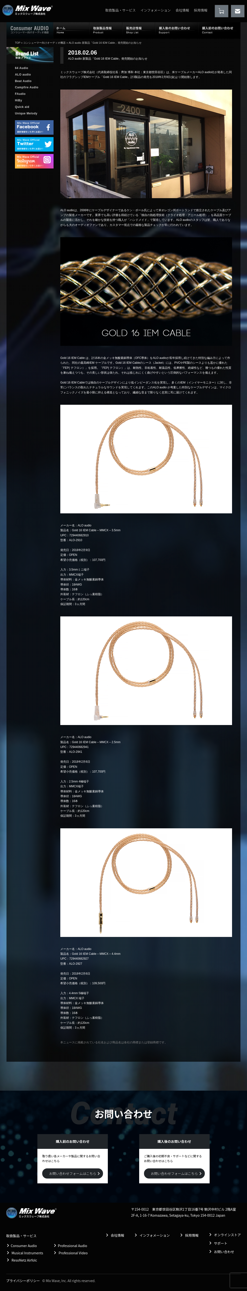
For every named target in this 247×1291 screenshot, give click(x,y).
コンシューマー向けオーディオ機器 (44, 42)
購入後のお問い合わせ (176, 30)
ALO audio (23, 74)
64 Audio (21, 68)
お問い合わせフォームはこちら (72, 1173)
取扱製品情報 (106, 30)
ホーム (71, 30)
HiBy (18, 100)
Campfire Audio (26, 87)
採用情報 (200, 10)
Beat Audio (23, 81)
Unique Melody (26, 113)
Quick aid (22, 107)
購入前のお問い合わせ (219, 30)
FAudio (20, 94)
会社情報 (182, 10)
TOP (17, 42)
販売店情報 (139, 30)
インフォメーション (155, 10)
